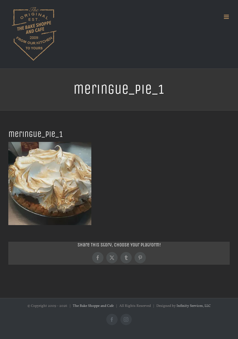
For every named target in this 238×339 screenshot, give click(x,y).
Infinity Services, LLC (194, 306)
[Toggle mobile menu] (227, 17)
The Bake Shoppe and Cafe (93, 306)
